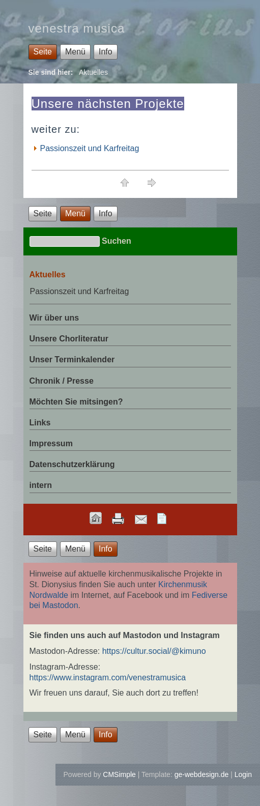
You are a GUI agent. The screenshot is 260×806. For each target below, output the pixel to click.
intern (41, 485)
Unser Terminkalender (72, 359)
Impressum (51, 443)
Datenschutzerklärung (72, 464)
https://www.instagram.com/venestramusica (108, 677)
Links (40, 422)
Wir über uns (54, 317)
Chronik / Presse (62, 381)
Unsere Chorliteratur (69, 338)
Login (243, 774)
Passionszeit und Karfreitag (89, 148)
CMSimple (119, 774)
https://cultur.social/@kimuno (154, 651)
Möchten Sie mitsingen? (76, 401)
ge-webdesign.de (202, 774)
